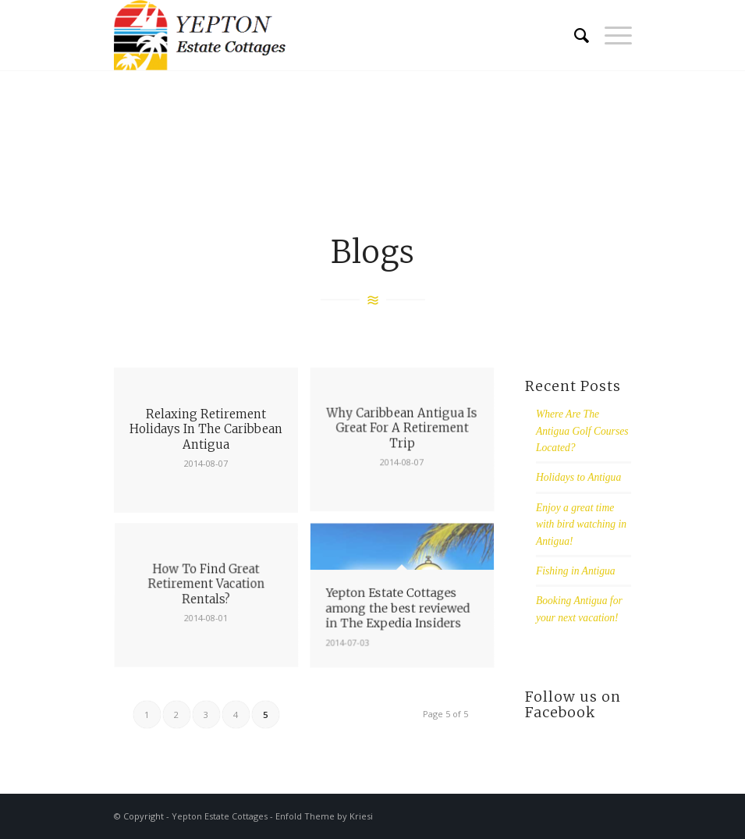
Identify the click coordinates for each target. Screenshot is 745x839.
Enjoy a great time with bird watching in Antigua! (581, 524)
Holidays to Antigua (578, 477)
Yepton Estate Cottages (220, 816)
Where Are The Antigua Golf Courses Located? (582, 430)
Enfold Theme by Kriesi (324, 816)
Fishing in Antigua (576, 571)
